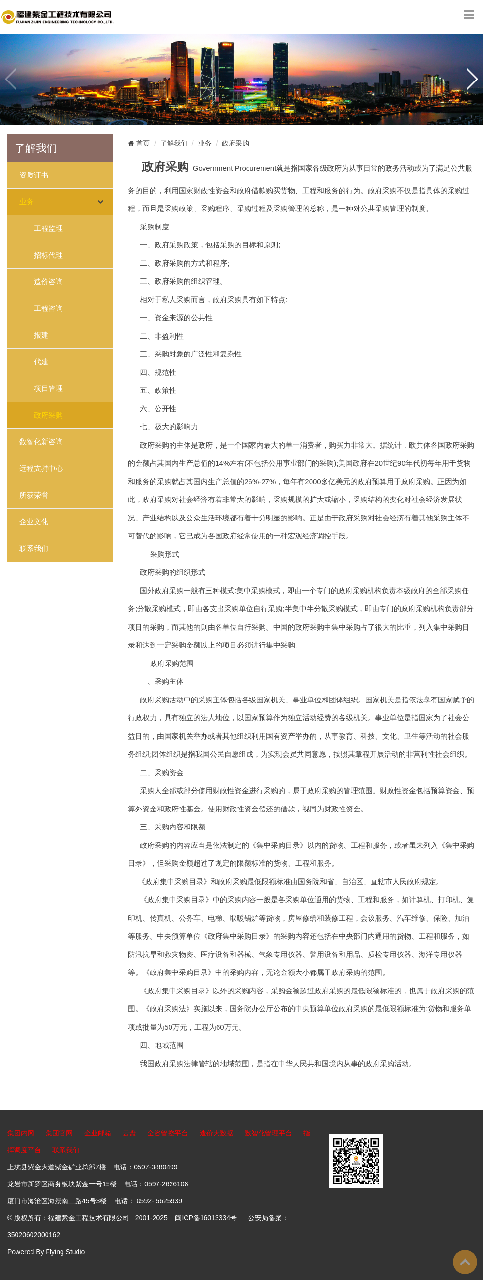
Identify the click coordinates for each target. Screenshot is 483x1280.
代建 (41, 362)
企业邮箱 (97, 1133)
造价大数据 (217, 1133)
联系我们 (33, 548)
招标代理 (48, 255)
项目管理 (48, 388)
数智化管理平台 (268, 1133)
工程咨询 (48, 308)
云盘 (129, 1133)
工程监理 (48, 228)
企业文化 (33, 522)
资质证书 (33, 175)
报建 (41, 335)
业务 (26, 202)
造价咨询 (48, 282)
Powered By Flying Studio (46, 1252)
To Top (465, 1262)
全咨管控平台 (167, 1133)
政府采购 (48, 415)
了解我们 (173, 143)
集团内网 (20, 1133)
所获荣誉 (33, 495)
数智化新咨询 (41, 442)
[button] (471, 79)
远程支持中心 (41, 468)
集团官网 (59, 1133)
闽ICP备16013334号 (206, 1218)
